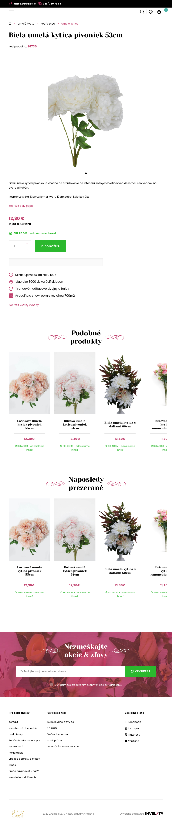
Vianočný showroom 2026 (63, 746)
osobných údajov (97, 684)
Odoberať (140, 671)
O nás (12, 765)
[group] (31, 405)
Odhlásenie (115, 684)
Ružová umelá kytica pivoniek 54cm (75, 424)
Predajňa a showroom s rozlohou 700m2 (42, 295)
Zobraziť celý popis (21, 206)
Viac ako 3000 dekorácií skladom (36, 281)
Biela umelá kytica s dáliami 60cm (120, 424)
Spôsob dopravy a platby (24, 759)
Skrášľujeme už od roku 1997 (32, 274)
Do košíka (52, 246)
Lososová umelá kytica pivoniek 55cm (29, 424)
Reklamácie (16, 752)
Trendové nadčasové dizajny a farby (39, 288)
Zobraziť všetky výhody (24, 305)
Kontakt (13, 722)
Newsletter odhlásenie (22, 777)
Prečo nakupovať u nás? (24, 771)
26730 (32, 46)
